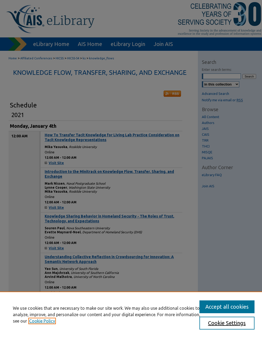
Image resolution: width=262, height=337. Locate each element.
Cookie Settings (227, 323)
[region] (131, 314)
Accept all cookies (227, 307)
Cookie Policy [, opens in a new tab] (42, 321)
